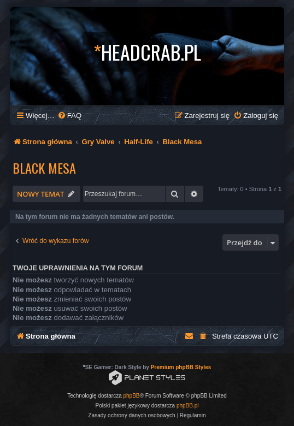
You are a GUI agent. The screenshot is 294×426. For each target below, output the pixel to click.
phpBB (132, 396)
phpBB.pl (188, 406)
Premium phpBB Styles (181, 367)
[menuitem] (69, 115)
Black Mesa (44, 167)
